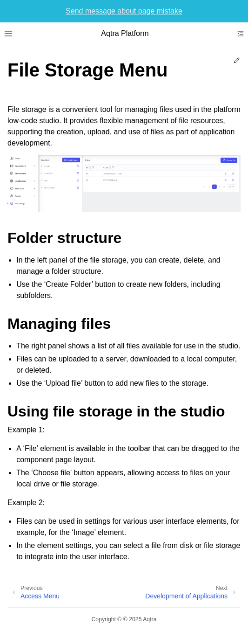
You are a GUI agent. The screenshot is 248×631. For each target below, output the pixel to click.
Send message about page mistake (124, 11)
